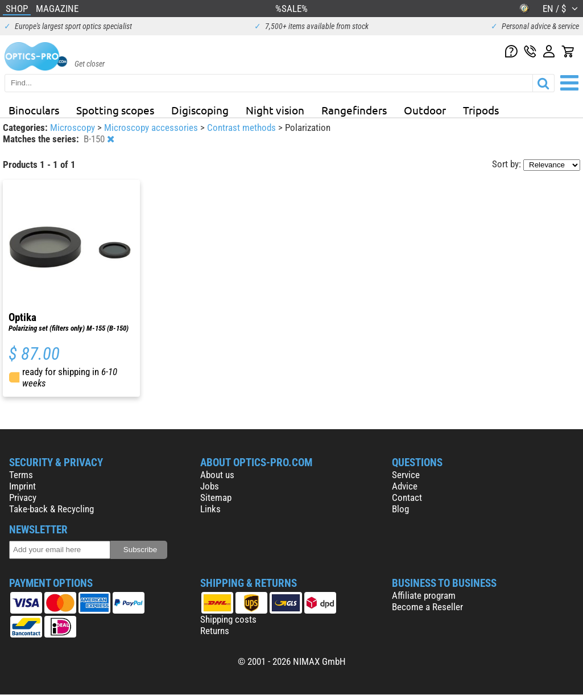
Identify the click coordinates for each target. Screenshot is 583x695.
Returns (214, 630)
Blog (400, 509)
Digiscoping (200, 110)
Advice (404, 486)
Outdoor (425, 110)
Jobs (209, 486)
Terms (21, 474)
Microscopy (73, 127)
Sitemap (215, 497)
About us (217, 474)
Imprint (22, 486)
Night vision (275, 110)
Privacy (22, 497)
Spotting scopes (115, 110)
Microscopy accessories (152, 127)
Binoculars (34, 110)
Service (406, 474)
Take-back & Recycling (51, 509)
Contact (407, 497)
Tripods (481, 110)
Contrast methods (242, 127)
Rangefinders (354, 110)
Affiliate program (424, 595)
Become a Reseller (427, 606)
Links (210, 509)
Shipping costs (228, 619)
